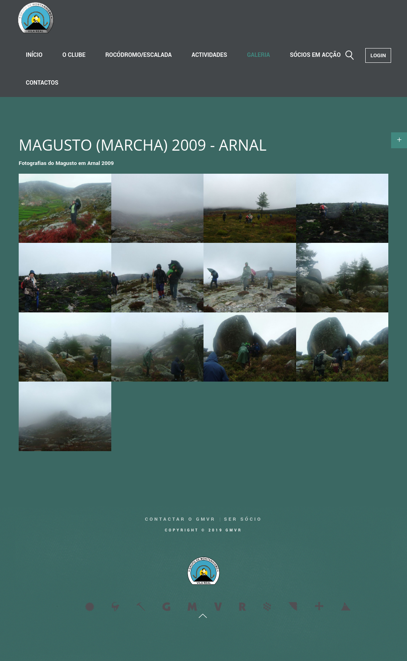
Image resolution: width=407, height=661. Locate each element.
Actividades (209, 55)
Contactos (42, 83)
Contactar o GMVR (180, 519)
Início (34, 55)
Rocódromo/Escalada (138, 55)
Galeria (258, 55)
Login (378, 55)
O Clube (73, 55)
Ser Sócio (243, 519)
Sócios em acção (315, 55)
